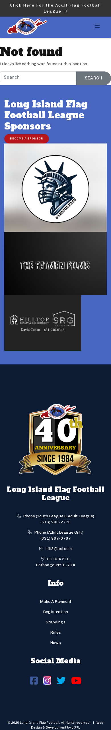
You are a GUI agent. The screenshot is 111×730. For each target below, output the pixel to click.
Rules (55, 632)
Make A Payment (55, 601)
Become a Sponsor (26, 138)
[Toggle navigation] (97, 27)
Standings (55, 622)
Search (93, 78)
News (55, 642)
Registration (55, 611)
